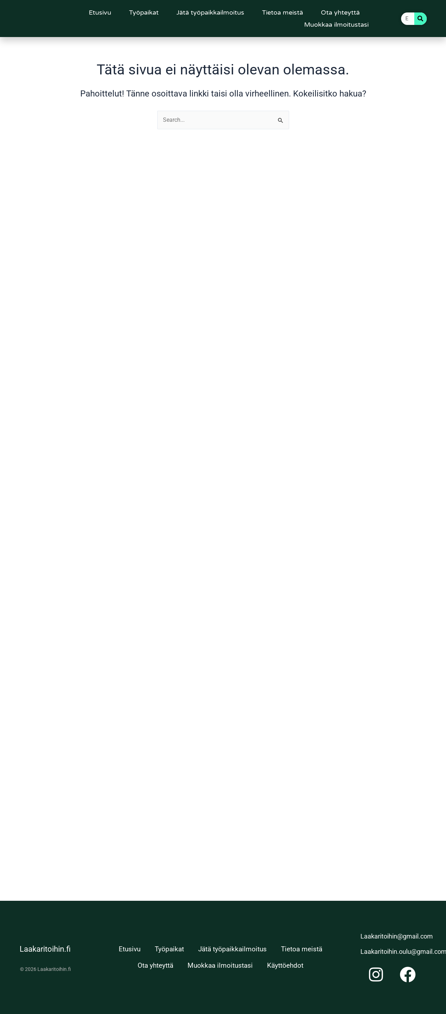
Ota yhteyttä (340, 12)
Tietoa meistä (282, 12)
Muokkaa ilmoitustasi (336, 24)
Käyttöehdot (285, 965)
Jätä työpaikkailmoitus (210, 12)
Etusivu (100, 12)
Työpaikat (144, 12)
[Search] (420, 18)
